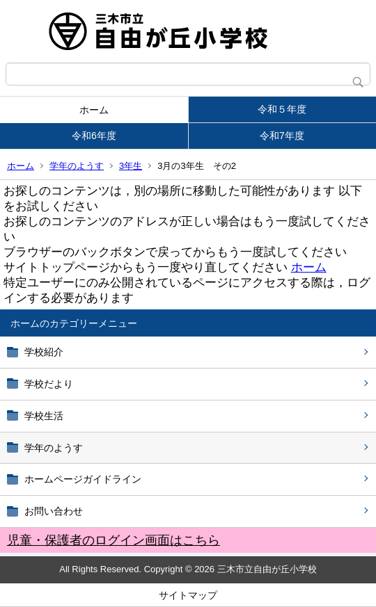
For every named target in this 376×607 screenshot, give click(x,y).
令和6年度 (94, 135)
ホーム (94, 109)
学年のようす (76, 166)
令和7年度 (282, 135)
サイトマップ (188, 595)
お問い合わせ (53, 511)
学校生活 (43, 415)
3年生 (130, 166)
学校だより (48, 383)
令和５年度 (282, 109)
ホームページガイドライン (82, 479)
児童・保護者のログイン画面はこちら (113, 540)
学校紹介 (43, 351)
